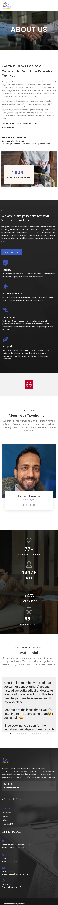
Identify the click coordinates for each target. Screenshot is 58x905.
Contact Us (8, 824)
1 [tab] (29, 517)
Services (7, 812)
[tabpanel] (29, 478)
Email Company (8, 871)
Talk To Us (8, 784)
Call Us (4, 858)
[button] (4, 702)
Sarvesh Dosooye (29, 496)
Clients (6, 816)
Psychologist (29, 499)
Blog (5, 820)
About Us (7, 808)
